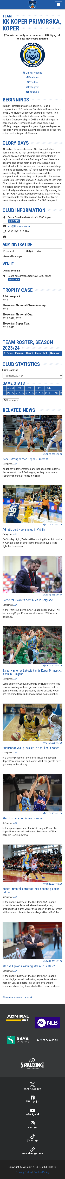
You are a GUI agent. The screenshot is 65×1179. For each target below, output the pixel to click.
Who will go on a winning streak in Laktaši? (29, 966)
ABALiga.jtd (32, 1099)
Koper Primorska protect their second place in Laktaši (31, 890)
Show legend (11, 400)
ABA (15, 464)
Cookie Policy (41, 1172)
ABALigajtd (32, 1112)
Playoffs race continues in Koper (23, 818)
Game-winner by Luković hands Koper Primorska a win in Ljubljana (32, 672)
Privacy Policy (24, 1172)
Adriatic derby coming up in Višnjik (24, 529)
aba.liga (32, 1125)
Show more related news (17, 997)
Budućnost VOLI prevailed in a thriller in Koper (31, 748)
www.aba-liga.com (32, 1151)
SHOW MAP (14, 221)
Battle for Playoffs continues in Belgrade (28, 600)
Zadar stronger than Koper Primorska (25, 459)
